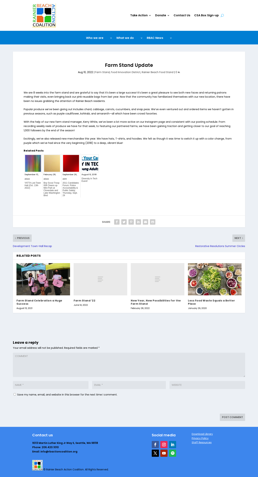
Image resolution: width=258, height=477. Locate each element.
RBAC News (155, 38)
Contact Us (182, 15)
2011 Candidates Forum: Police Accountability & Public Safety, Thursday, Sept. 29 (71, 189)
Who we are (94, 38)
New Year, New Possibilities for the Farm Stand (156, 302)
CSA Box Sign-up (206, 15)
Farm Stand (102, 72)
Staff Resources (202, 442)
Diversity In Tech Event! (89, 179)
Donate (160, 15)
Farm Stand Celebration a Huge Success (39, 302)
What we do (125, 38)
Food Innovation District (125, 72)
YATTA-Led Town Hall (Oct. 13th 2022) (33, 185)
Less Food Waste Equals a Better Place (211, 302)
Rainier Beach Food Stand (157, 72)
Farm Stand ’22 (84, 300)
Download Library (202, 434)
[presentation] (37, 406)
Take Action (139, 15)
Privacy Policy (200, 438)
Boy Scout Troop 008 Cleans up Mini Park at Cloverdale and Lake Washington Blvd (52, 189)
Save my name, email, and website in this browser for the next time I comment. (67, 394)
